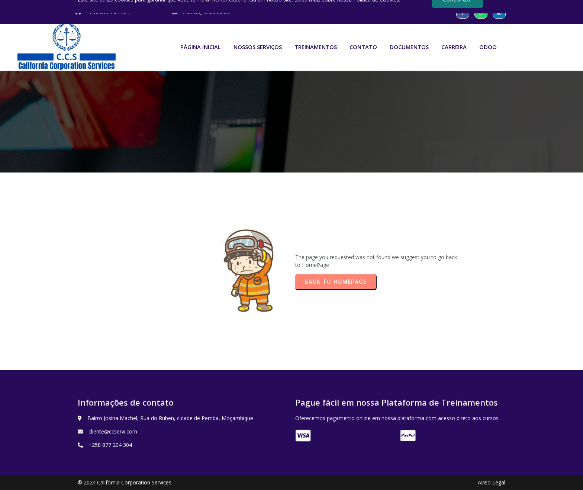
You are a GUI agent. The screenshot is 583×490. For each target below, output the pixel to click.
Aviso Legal (491, 482)
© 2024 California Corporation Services (124, 482)
